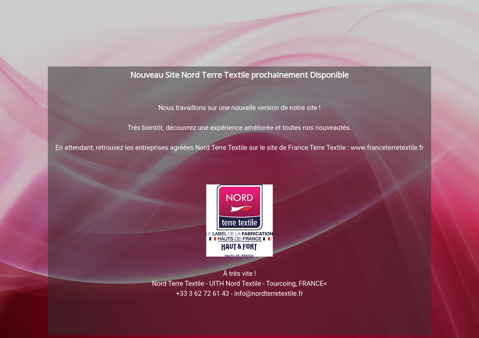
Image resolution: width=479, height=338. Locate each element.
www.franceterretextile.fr (387, 148)
